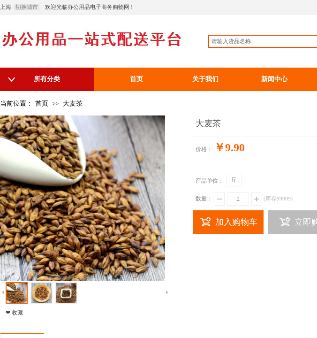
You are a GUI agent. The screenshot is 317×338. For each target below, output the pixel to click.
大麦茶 (73, 103)
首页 (41, 103)
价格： (204, 149)
